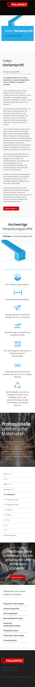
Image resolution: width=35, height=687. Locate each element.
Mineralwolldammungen (13, 618)
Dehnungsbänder (10, 613)
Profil (5, 479)
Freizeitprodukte (10, 640)
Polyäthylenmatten (11, 631)
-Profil (7, 474)
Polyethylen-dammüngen (13, 604)
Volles (9, 494)
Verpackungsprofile (11, 609)
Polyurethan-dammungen (13, 635)
